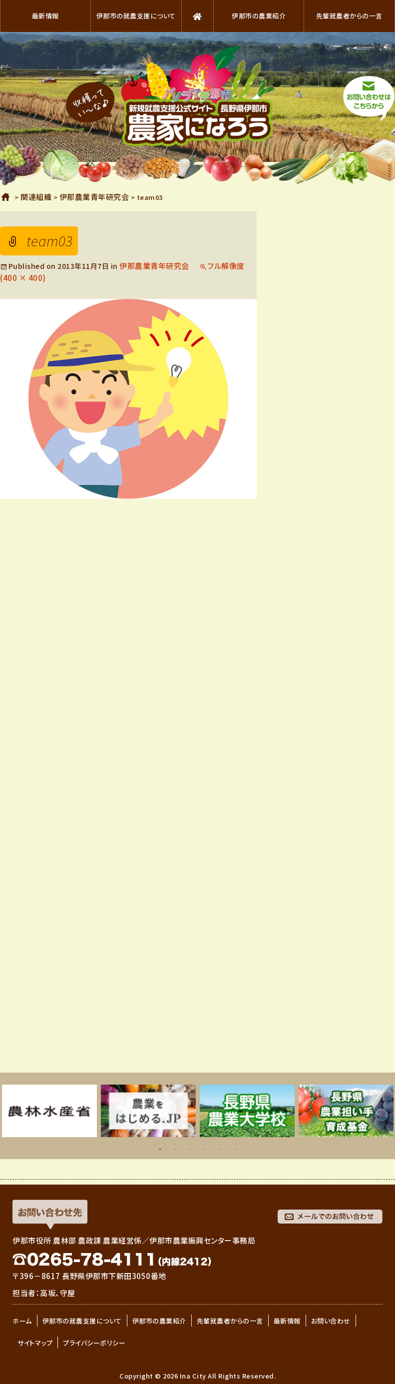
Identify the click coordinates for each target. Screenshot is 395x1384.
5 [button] (220, 1152)
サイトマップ (34, 1343)
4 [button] (205, 1152)
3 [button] (190, 1152)
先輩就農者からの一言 (349, 15)
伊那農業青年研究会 (154, 265)
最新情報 (45, 15)
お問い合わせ (331, 1321)
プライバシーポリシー (94, 1343)
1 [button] (160, 1152)
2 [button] (175, 1152)
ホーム (6, 197)
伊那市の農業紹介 (259, 15)
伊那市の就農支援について (136, 15)
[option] (49, 1111)
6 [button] (235, 1152)
